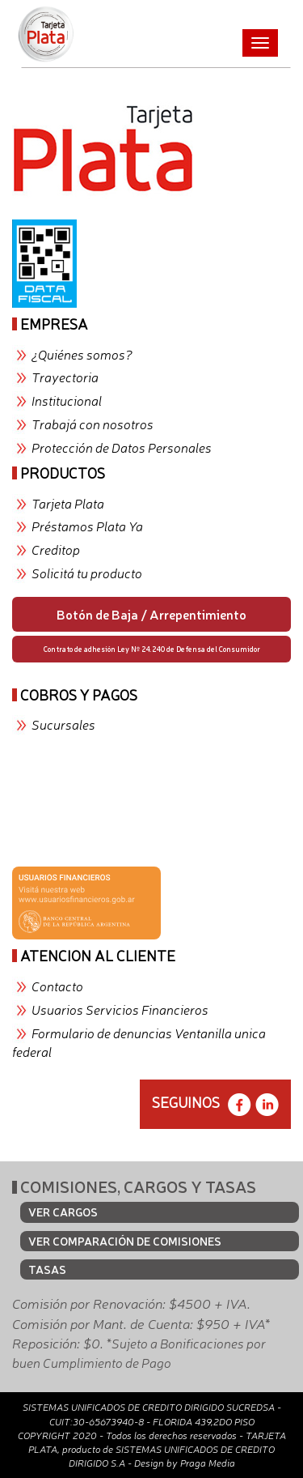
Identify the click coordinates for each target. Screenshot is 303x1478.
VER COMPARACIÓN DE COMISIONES (124, 1240)
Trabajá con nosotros (93, 423)
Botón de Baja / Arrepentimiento (151, 614)
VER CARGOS (63, 1211)
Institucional (67, 400)
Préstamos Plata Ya (87, 526)
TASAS (47, 1269)
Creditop (56, 549)
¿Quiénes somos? (82, 354)
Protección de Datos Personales (122, 447)
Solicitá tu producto (87, 572)
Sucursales (63, 724)
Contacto (57, 986)
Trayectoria (65, 376)
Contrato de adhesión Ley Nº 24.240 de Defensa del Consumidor (152, 649)
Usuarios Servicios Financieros (120, 1009)
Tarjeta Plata (68, 503)
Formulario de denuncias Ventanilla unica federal (139, 1042)
